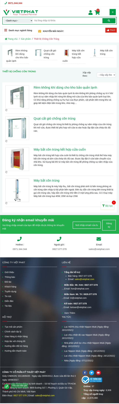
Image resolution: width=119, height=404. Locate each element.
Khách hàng (10, 286)
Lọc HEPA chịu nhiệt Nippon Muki (85, 328)
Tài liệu (8, 306)
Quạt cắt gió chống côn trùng (54, 118)
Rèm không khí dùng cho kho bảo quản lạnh (65, 87)
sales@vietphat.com (99, 249)
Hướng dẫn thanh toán (15, 351)
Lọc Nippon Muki (84, 351)
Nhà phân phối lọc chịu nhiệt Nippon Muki (86, 344)
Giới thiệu (9, 272)
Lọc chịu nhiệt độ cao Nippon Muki (86, 336)
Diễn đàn (9, 301)
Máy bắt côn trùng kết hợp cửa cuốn (60, 149)
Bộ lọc (108, 204)
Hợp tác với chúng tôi (15, 341)
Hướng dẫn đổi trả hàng (16, 346)
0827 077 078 (20, 395)
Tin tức (8, 296)
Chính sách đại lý (13, 331)
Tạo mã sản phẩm (13, 327)
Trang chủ (11, 39)
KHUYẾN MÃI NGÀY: (53, 31)
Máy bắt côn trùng (47, 180)
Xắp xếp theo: (87, 74)
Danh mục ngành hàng (17, 30)
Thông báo (10, 277)
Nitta (78, 360)
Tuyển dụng (10, 291)
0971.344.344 (15, 3)
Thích (111, 30)
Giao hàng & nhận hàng (16, 336)
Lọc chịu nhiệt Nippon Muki (89, 356)
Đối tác (8, 282)
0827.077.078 (59, 249)
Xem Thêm (69, 313)
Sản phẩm (26, 39)
